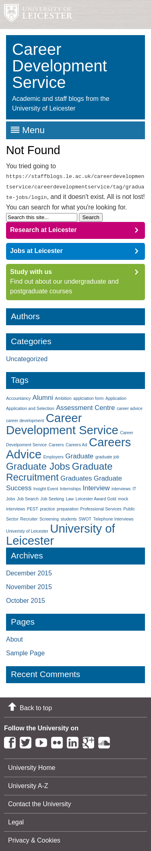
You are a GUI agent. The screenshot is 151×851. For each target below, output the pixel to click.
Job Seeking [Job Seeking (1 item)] (52, 496)
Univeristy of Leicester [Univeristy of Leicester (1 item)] (27, 528)
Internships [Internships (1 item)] (70, 486)
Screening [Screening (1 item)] (49, 516)
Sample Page (25, 650)
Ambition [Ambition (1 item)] (63, 395)
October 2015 (25, 598)
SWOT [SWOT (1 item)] (85, 516)
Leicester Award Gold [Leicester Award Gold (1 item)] (95, 496)
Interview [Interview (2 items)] (96, 485)
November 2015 (29, 584)
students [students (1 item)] (68, 516)
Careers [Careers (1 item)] (56, 442)
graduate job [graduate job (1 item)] (107, 454)
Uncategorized (27, 356)
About (14, 637)
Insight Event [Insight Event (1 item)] (45, 486)
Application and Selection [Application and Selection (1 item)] (30, 406)
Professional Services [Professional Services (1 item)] (100, 506)
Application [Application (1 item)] (115, 395)
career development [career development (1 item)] (25, 418)
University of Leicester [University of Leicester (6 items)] (60, 532)
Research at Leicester (43, 227)
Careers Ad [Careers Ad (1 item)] (76, 442)
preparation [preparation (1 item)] (68, 506)
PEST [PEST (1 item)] (32, 506)
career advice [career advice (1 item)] (130, 406)
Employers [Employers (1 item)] (53, 454)
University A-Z (28, 783)
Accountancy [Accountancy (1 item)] (18, 395)
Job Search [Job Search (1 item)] (28, 496)
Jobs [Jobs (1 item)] (10, 496)
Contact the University (39, 801)
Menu (33, 130)
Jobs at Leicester (36, 248)
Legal (16, 819)
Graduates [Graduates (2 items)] (76, 476)
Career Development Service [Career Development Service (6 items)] (62, 421)
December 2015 (29, 570)
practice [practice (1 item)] (47, 506)
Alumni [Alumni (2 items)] (42, 395)
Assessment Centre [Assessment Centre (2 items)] (85, 405)
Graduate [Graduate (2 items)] (79, 454)
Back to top (36, 705)
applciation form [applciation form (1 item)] (88, 395)
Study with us (31, 269)
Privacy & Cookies (34, 837)
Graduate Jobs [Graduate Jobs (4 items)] (38, 463)
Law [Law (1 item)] (70, 496)
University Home (31, 765)
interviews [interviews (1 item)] (121, 486)
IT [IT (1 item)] (134, 486)
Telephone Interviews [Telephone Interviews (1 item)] (113, 516)
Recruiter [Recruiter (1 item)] (28, 516)
